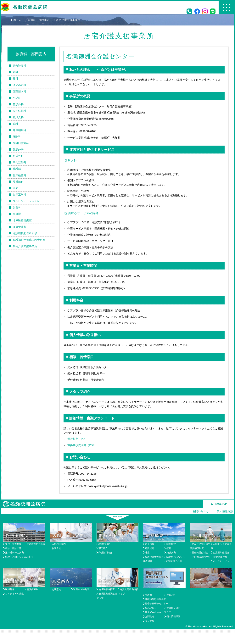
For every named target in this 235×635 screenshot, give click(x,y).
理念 (147, 552)
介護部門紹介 (105, 552)
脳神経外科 (19, 110)
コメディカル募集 (14, 593)
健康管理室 (19, 226)
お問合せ (56, 548)
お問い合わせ (201, 511)
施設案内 (171, 552)
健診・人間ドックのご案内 (19, 556)
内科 (15, 72)
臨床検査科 (19, 175)
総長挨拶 (149, 544)
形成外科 (18, 155)
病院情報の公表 (174, 561)
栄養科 (17, 207)
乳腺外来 (18, 149)
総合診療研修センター (156, 603)
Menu (226, 7)
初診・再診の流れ (14, 548)
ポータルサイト (221, 561)
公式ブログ (151, 607)
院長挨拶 (171, 544)
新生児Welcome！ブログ (158, 612)
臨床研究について (175, 556)
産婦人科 (18, 117)
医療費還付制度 (200, 552)
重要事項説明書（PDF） (82, 445)
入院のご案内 (59, 544)
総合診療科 (19, 65)
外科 (15, 78)
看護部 (17, 168)
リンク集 (149, 621)
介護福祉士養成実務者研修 (29, 239)
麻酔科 (17, 136)
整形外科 (18, 104)
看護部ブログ (173, 607)
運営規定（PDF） (78, 438)
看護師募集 (32, 589)
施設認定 (149, 548)
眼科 (15, 123)
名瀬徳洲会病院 (24, 7)
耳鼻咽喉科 (19, 130)
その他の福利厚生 (201, 556)
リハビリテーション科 (26, 201)
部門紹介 (103, 548)
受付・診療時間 (13, 544)
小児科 (17, 97)
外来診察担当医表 (36, 544)
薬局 (15, 188)
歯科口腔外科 (21, 143)
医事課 (17, 213)
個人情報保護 (225, 511)
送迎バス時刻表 (81, 589)
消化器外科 (19, 162)
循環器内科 (19, 91)
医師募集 (9, 589)
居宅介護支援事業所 (25, 246)
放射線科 (18, 181)
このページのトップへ (218, 504)
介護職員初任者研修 (25, 233)
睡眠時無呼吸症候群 (155, 599)
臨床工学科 (19, 194)
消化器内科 (19, 84)
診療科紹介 (104, 544)
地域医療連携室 (22, 220)
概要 (168, 548)
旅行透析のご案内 (14, 552)
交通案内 (56, 589)
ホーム (17, 19)
